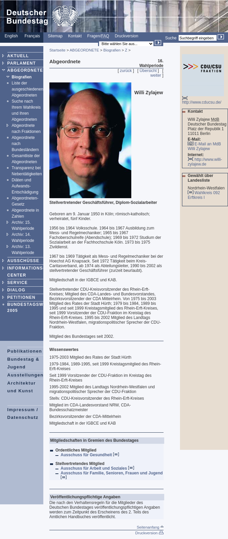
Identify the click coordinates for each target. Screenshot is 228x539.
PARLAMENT (21, 63)
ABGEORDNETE (25, 70)
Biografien (22, 77)
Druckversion (126, 36)
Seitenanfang (150, 527)
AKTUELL (18, 55)
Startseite (57, 50)
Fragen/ (98, 36)
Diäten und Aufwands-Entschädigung (25, 186)
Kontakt (75, 36)
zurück (126, 70)
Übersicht (148, 70)
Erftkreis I (197, 197)
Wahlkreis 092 (207, 192)
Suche (171, 38)
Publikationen (24, 351)
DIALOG (16, 290)
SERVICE (17, 282)
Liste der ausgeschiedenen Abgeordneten (27, 89)
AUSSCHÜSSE (23, 260)
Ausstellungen (25, 375)
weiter (155, 75)
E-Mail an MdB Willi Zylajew (204, 146)
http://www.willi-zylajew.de (205, 162)
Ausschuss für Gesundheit (90, 455)
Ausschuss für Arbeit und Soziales (97, 468)
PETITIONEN (21, 297)
